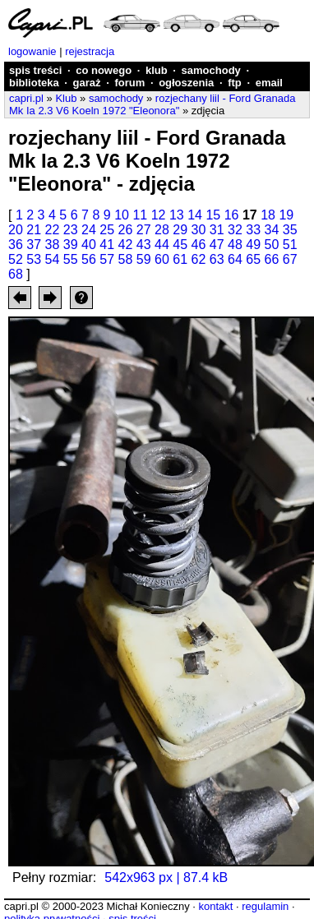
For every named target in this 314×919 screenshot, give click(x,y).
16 (231, 215)
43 (143, 245)
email (269, 82)
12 (158, 215)
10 (121, 215)
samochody (211, 70)
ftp (235, 82)
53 (33, 259)
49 (253, 245)
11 (139, 215)
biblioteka (34, 82)
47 (217, 245)
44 (162, 245)
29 (180, 230)
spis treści (35, 70)
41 (106, 245)
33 (253, 230)
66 (272, 259)
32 (235, 230)
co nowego (104, 70)
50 (272, 245)
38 (52, 245)
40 (88, 245)
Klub (65, 98)
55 (70, 259)
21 (33, 230)
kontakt (215, 906)
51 (290, 245)
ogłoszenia (186, 82)
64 (235, 259)
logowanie (32, 51)
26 (125, 230)
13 (176, 215)
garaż (87, 82)
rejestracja (89, 51)
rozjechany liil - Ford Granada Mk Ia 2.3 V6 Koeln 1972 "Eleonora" (152, 104)
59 (143, 259)
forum (129, 82)
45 (180, 245)
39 (70, 245)
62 (199, 259)
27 (143, 230)
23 (70, 230)
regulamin (265, 906)
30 (199, 230)
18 (268, 215)
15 (212, 215)
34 (272, 230)
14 (194, 215)
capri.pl (26, 98)
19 (286, 215)
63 (217, 259)
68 (15, 274)
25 (106, 230)
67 (290, 259)
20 (15, 230)
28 (162, 230)
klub (156, 70)
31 (217, 230)
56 (88, 259)
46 (199, 245)
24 (88, 230)
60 (162, 259)
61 (180, 259)
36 (15, 245)
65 (253, 259)
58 (125, 259)
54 (52, 259)
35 (290, 230)
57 (106, 259)
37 (33, 245)
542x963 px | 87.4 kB (166, 877)
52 (15, 259)
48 (235, 245)
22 (52, 230)
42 (125, 245)
